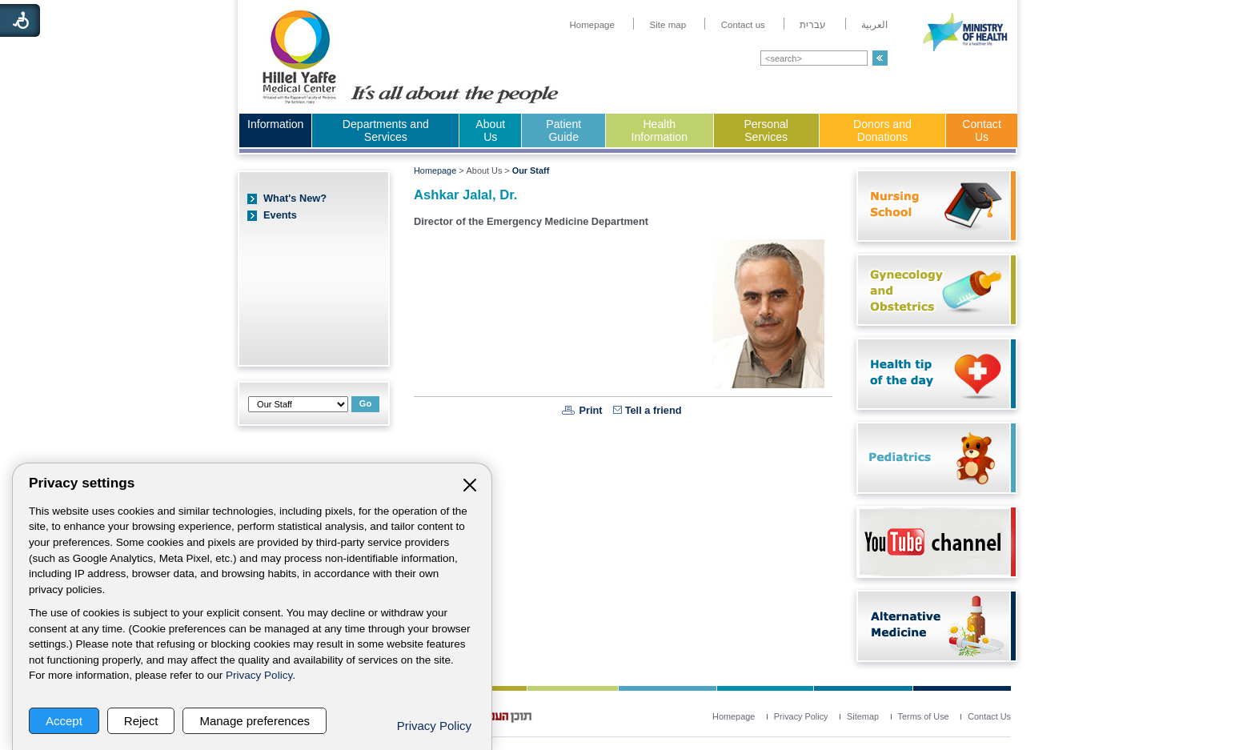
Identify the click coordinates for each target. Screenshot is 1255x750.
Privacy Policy (259, 675)
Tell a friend (653, 410)
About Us (490, 130)
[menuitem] (592, 24)
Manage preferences (254, 721)
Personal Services (766, 130)
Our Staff (531, 170)
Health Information (660, 130)
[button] (880, 58)
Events (280, 215)
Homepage (435, 170)
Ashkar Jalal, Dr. (465, 195)
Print (590, 410)
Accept (64, 721)
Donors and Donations (882, 130)
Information (275, 124)
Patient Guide (563, 130)
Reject (141, 721)
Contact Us (981, 130)
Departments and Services (386, 130)
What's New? (295, 198)
